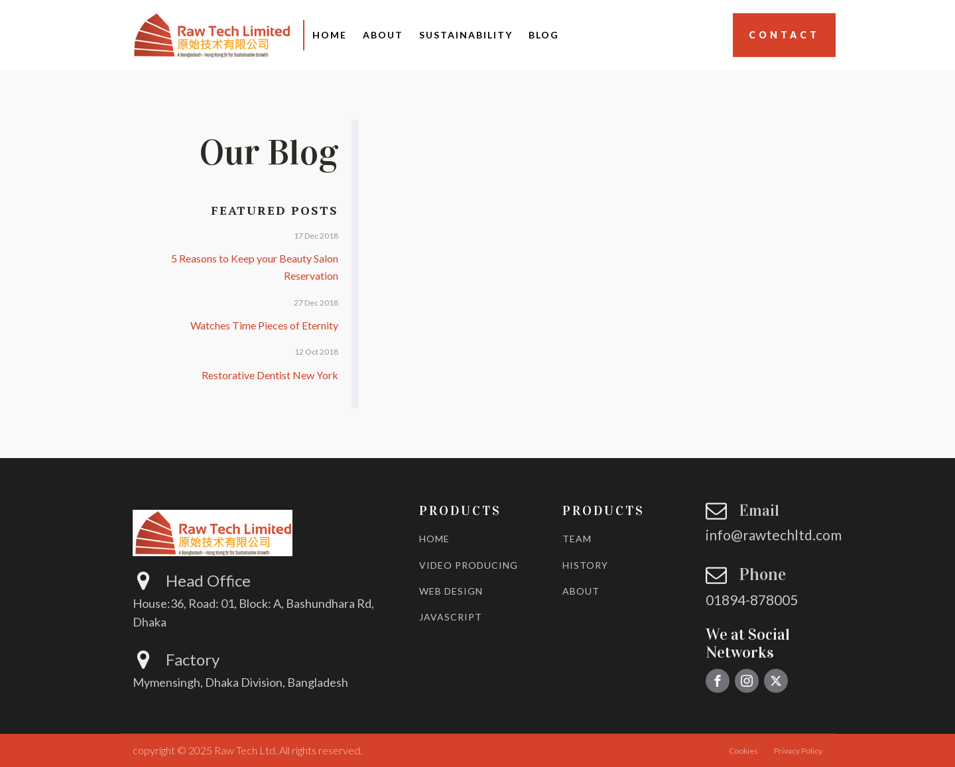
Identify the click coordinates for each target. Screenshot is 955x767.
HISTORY (585, 565)
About (383, 34)
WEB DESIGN (451, 591)
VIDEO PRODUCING (468, 565)
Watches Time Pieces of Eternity (264, 325)
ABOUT (581, 591)
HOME (434, 539)
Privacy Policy (798, 751)
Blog (544, 34)
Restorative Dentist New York (270, 375)
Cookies (743, 751)
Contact (784, 34)
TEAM (577, 539)
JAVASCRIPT (450, 617)
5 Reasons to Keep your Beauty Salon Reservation (254, 267)
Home (329, 34)
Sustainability (466, 34)
